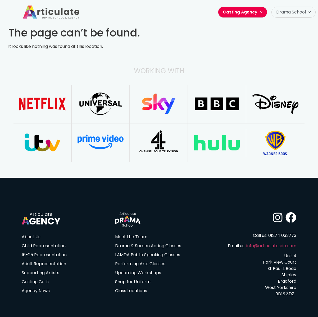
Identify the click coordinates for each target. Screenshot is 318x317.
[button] (293, 12)
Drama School (293, 12)
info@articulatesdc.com (271, 246)
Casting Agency (242, 12)
